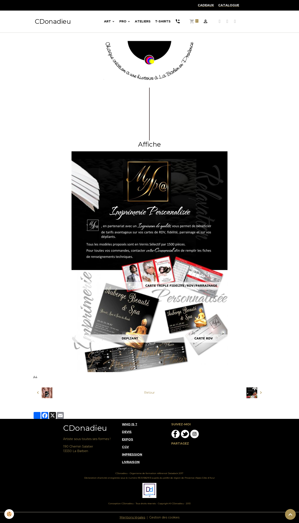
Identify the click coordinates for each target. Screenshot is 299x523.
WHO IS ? (129, 424)
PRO (123, 21)
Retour (149, 393)
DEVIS (127, 432)
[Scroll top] (290, 514)
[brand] (52, 21)
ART (108, 21)
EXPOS (127, 439)
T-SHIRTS (163, 21)
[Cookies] (9, 514)
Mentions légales (132, 517)
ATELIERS (143, 21)
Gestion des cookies (164, 517)
